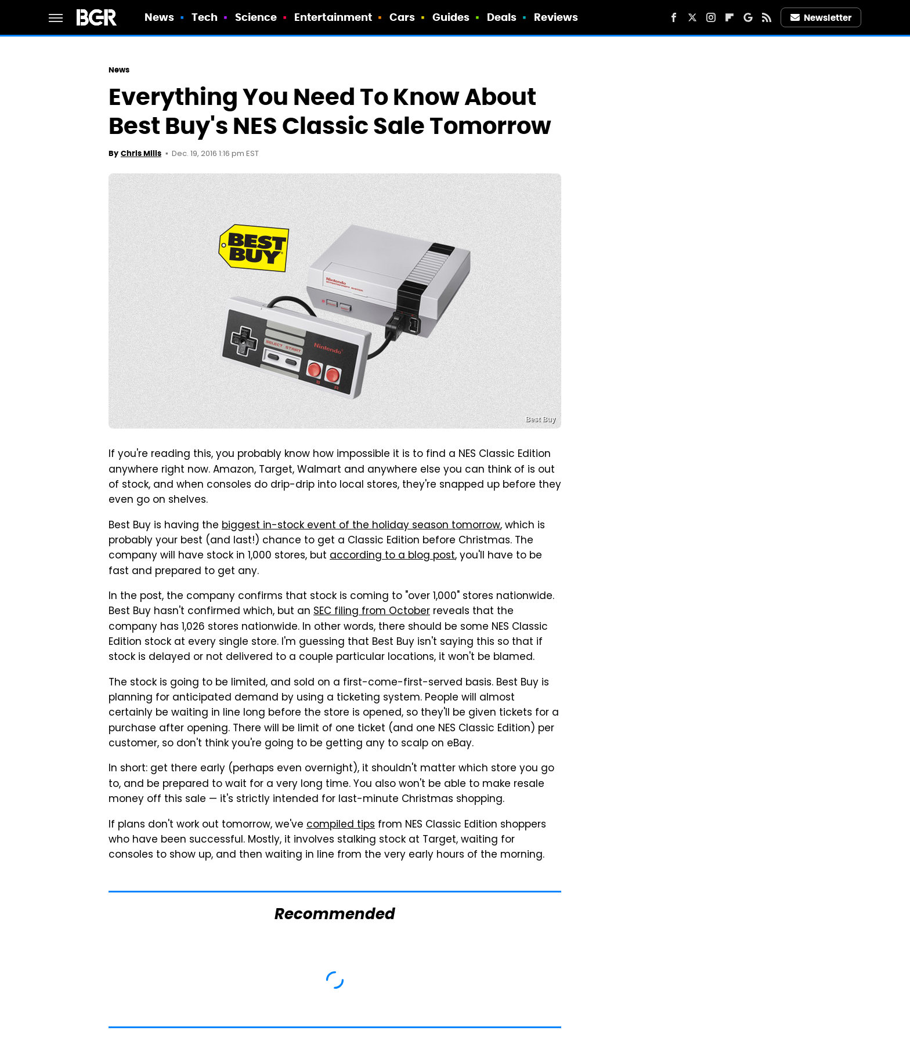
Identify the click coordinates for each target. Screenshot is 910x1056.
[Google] (748, 17)
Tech (205, 17)
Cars (402, 17)
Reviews (556, 17)
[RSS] (766, 17)
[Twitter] (692, 17)
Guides (451, 17)
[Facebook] (673, 17)
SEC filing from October (371, 612)
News (159, 17)
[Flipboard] (729, 17)
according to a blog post (392, 556)
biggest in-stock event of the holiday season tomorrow (361, 526)
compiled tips (340, 825)
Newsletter (821, 17)
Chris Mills (141, 153)
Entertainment (333, 17)
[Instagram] (711, 17)
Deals (502, 17)
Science (256, 17)
